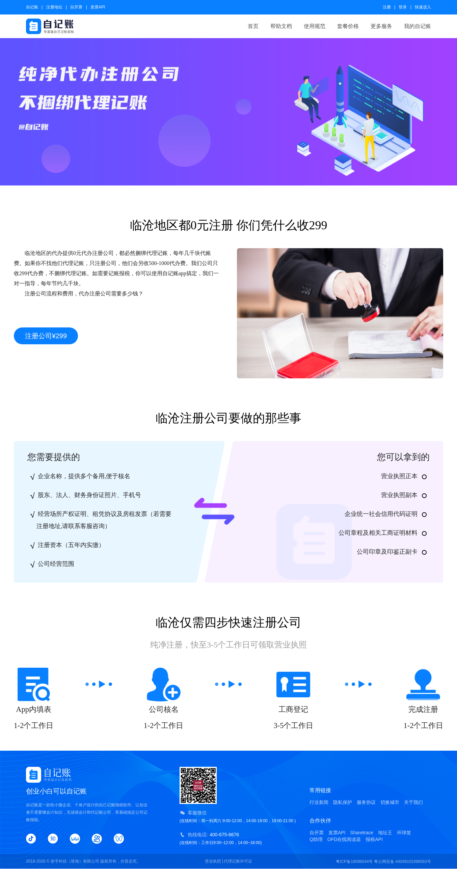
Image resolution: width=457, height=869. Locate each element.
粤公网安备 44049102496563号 (402, 861)
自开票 (76, 7)
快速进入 (423, 7)
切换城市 (389, 802)
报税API (374, 839)
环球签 (404, 832)
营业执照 (213, 861)
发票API (97, 7)
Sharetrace (361, 832)
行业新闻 (319, 802)
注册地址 (54, 7)
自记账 (32, 7)
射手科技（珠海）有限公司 (75, 861)
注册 (387, 7)
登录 (403, 7)
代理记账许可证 (238, 861)
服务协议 (366, 802)
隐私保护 (342, 802)
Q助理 (316, 839)
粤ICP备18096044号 (354, 861)
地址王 (385, 832)
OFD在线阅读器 (344, 839)
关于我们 (413, 802)
